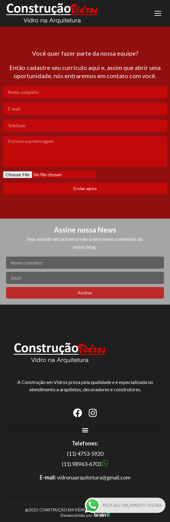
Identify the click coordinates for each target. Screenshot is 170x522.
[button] (85, 430)
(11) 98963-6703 (81, 464)
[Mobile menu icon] (158, 13)
